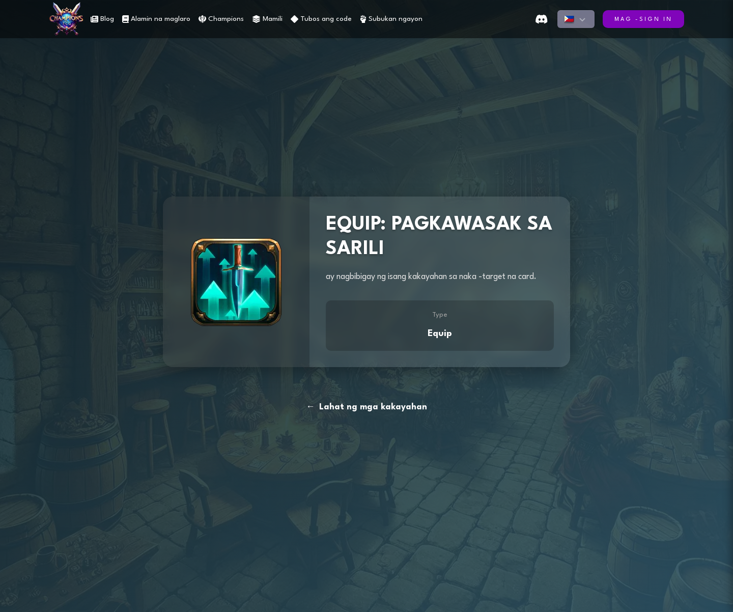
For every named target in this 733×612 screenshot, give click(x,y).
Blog (102, 19)
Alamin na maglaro (156, 19)
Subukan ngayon (391, 19)
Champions (221, 19)
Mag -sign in (643, 19)
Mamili (267, 19)
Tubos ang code (321, 19)
